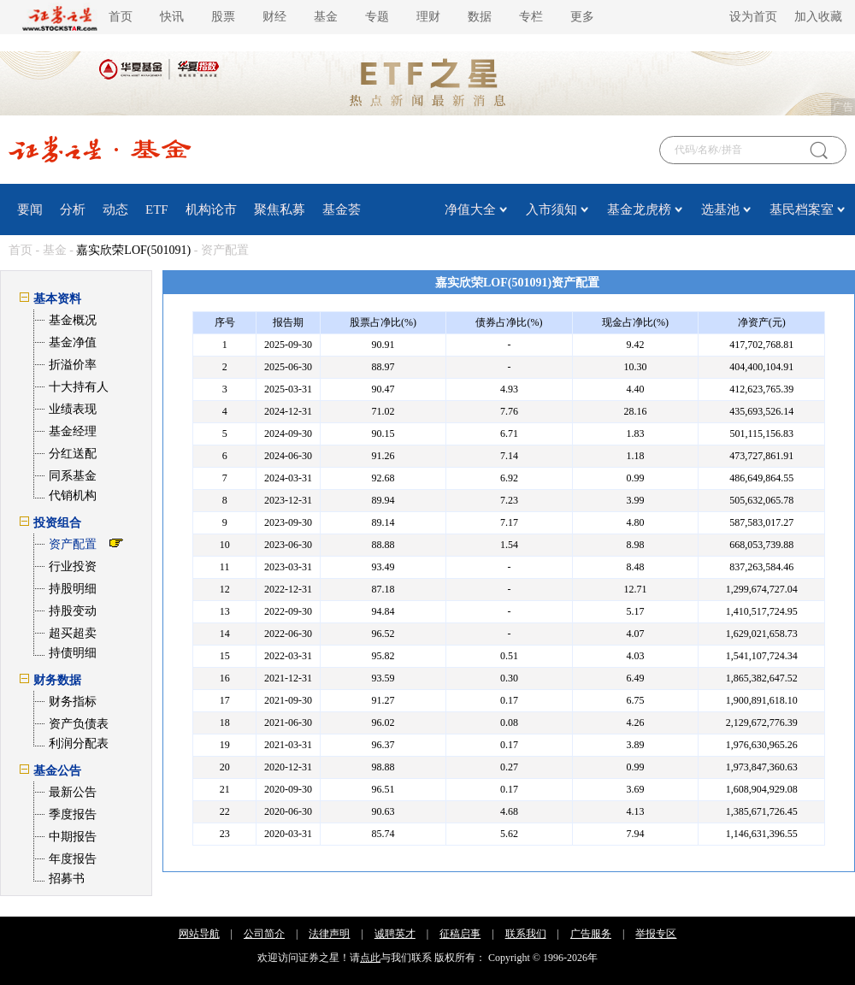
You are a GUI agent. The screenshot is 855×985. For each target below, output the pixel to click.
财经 (274, 16)
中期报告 (73, 836)
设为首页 (753, 16)
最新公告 (73, 792)
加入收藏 (818, 16)
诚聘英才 (395, 934)
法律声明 (329, 934)
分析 (73, 209)
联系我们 (525, 934)
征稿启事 (460, 934)
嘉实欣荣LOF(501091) (133, 250)
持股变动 (73, 611)
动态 (115, 209)
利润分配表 (79, 743)
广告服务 (590, 934)
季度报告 (73, 814)
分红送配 (73, 453)
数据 (480, 16)
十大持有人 (79, 386)
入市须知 (551, 209)
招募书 (67, 878)
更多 (582, 16)
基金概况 (73, 320)
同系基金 (73, 475)
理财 (428, 16)
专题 (377, 16)
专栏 (531, 16)
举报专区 (655, 934)
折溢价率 (73, 364)
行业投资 (73, 566)
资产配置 (73, 544)
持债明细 (73, 652)
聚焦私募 (279, 209)
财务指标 (73, 701)
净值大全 (470, 209)
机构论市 (211, 209)
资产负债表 (79, 723)
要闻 (30, 209)
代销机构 (73, 495)
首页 (121, 16)
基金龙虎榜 (639, 209)
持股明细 (73, 588)
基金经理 (73, 431)
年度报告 (73, 858)
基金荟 (341, 209)
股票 (223, 16)
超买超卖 (73, 633)
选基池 (720, 209)
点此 (370, 958)
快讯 (172, 16)
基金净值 (73, 342)
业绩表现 (73, 409)
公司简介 (264, 934)
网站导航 (199, 934)
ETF (156, 209)
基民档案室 (802, 209)
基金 (326, 16)
